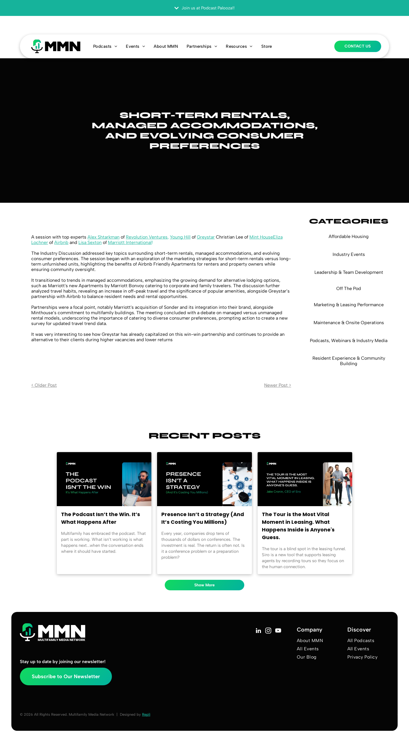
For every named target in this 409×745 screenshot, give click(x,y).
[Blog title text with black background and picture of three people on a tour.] (305, 479)
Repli (146, 714)
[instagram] (268, 631)
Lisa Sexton (90, 242)
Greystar (206, 237)
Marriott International (130, 242)
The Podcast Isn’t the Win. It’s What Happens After (100, 518)
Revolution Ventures (147, 237)
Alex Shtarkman (103, 237)
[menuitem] (105, 46)
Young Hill (180, 237)
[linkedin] (258, 631)
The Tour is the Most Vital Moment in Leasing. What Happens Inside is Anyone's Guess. (298, 526)
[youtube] (278, 631)
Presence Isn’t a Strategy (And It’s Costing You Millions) (202, 518)
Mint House (261, 237)
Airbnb (61, 242)
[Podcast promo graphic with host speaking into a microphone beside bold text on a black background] (104, 479)
